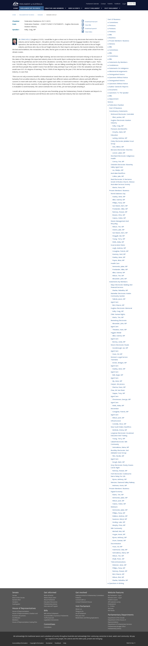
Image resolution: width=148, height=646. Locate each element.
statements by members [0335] (118, 282)
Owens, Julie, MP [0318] (118, 230)
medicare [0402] (114, 507)
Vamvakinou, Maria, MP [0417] (120, 553)
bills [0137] (110, 59)
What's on (79, 609)
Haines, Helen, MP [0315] (119, 218)
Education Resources (50, 602)
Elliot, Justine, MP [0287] (118, 117)
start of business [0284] (115, 108)
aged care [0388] (114, 459)
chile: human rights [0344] (118, 314)
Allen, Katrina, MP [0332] (118, 273)
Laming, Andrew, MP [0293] (119, 138)
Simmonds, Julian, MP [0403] (120, 510)
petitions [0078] (112, 32)
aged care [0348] (114, 327)
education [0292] (114, 135)
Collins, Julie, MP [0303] (118, 176)
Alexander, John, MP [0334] (119, 279)
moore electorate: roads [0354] (120, 345)
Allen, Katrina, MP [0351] (118, 336)
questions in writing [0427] (116, 583)
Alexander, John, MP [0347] (119, 323)
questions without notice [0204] (118, 77)
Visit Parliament (111, 8)
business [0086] (112, 38)
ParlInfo (110, 4)
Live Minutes (16, 618)
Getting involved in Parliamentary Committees (90, 595)
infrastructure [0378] (116, 421)
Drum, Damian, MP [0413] (119, 540)
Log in (124, 4)
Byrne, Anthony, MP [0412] (119, 537)
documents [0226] (113, 90)
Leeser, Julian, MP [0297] (118, 153)
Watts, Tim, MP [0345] (118, 317)
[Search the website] (131, 4)
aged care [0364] (114, 378)
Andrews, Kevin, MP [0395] (119, 485)
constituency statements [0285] (118, 111)
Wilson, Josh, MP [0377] (118, 418)
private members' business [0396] (119, 489)
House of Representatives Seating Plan (24, 622)
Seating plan (16, 604)
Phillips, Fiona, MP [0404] (118, 513)
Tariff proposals (49, 618)
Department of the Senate (116, 618)
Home (15, 8)
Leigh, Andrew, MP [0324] (119, 248)
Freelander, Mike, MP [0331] (120, 269)
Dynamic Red (16, 600)
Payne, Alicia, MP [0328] (118, 260)
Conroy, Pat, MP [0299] (118, 161)
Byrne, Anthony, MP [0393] (119, 479)
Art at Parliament (81, 613)
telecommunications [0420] (118, 562)
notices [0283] (110, 102)
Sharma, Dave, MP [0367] (119, 387)
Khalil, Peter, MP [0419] (118, 559)
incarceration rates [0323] (118, 245)
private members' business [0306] (119, 190)
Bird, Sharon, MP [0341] (118, 305)
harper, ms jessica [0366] (117, 384)
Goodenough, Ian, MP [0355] (120, 348)
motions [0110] (112, 44)
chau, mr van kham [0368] (118, 390)
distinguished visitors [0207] (117, 81)
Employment (112, 604)
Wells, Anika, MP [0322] (118, 242)
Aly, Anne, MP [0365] (117, 381)
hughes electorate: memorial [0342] (121, 308)
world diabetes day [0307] (118, 194)
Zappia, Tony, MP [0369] (118, 393)
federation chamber (116, 105)
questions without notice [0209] (118, 84)
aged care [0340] (114, 302)
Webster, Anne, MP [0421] (119, 565)
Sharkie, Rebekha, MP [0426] (120, 580)
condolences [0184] (113, 65)
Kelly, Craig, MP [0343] (118, 311)
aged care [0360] (114, 366)
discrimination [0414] (116, 544)
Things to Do (79, 611)
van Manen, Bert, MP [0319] (120, 233)
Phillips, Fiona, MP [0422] (118, 568)
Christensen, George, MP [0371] (121, 399)
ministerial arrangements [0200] (118, 71)
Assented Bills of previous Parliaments (56, 616)
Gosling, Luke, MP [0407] (118, 522)
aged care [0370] (114, 396)
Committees (48, 627)
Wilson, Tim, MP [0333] (118, 276)
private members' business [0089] (119, 41)
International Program (51, 606)
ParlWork (117, 4)
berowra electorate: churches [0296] (122, 150)
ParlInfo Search (113, 600)
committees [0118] (113, 50)
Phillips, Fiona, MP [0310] (118, 203)
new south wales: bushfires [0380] (121, 427)
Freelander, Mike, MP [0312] (120, 209)
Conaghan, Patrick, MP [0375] (120, 412)
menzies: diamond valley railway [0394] (123, 482)
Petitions (78, 598)
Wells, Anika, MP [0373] (118, 406)
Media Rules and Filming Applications (87, 618)
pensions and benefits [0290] (119, 129)
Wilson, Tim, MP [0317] (118, 227)
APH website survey (114, 602)
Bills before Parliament (51, 613)
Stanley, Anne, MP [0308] (118, 197)
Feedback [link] (58, 643)
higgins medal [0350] (116, 333)
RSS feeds (111, 611)
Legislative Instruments (51, 620)
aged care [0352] (114, 339)
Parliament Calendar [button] (92, 4)
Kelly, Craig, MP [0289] (118, 126)
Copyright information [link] (37, 643)
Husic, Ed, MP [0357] (117, 354)
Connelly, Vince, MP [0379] (119, 424)
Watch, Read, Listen (50, 598)
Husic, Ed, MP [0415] (117, 547)
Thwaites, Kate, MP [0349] (119, 330)
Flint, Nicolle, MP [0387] (118, 456)
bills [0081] (110, 35)
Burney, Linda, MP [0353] (118, 342)
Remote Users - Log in (115, 598)
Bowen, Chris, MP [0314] (118, 215)
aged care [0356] (114, 351)
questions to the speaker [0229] (119, 93)
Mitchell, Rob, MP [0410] (118, 531)
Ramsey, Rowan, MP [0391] (119, 471)
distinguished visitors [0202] (117, 74)
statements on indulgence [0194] (118, 68)
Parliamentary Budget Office (117, 626)
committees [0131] (113, 56)
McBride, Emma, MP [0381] (119, 430)
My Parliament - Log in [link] (115, 595)
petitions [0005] (112, 25)
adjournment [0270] (113, 99)
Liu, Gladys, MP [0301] (117, 170)
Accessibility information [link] (20, 643)
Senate (14, 595)
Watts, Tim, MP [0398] (118, 495)
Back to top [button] (131, 643)
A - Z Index (111, 606)
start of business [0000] (114, 19)
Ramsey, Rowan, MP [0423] (119, 571)
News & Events (74, 8)
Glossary (110, 608)
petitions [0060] (112, 29)
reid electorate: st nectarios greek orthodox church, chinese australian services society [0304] (123, 181)
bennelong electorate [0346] (118, 320)
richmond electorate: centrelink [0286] (122, 114)
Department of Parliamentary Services (120, 624)
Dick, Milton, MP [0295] (118, 147)
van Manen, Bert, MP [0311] (120, 206)
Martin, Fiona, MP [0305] (118, 187)
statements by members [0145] (118, 62)
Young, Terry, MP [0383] (118, 439)
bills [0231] (110, 96)
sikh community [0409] (116, 528)
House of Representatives (20, 611)
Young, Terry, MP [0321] (118, 239)
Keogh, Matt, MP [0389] (118, 462)
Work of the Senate (18, 598)
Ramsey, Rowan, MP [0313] (119, 212)
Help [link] (64, 643)
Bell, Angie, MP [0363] (117, 375)
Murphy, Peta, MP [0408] (118, 525)
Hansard (40, 15)
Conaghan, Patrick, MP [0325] (120, 251)
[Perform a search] (134, 4)
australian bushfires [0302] (118, 173)
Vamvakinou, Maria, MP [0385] (120, 447)
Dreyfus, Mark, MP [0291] (119, 132)
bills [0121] (110, 53)
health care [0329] (115, 263)
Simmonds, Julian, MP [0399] (120, 498)
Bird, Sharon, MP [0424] (118, 574)
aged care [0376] (114, 415)
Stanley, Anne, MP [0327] (118, 257)
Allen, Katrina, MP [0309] (118, 200)
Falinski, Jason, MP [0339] (118, 299)
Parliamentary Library (50, 604)
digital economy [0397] (116, 492)
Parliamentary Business (30, 8)
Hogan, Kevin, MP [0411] (118, 534)
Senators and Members (54, 8)
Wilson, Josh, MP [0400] (118, 501)
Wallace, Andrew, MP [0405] (120, 516)
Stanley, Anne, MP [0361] (118, 369)
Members (15, 620)
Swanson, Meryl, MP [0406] (119, 519)
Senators (15, 602)
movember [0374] (115, 409)
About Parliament (92, 8)
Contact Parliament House (84, 602)
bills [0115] (110, 47)
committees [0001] (113, 22)
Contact (103, 4)
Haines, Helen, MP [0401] (119, 504)
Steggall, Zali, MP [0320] (118, 236)
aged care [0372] (114, 402)
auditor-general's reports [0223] (118, 87)
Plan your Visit (80, 616)
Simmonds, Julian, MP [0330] (120, 266)
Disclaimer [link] (49, 643)
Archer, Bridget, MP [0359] (119, 363)
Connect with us (81, 600)
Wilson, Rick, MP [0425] (118, 577)
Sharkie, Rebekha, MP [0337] (120, 290)
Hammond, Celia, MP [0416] (119, 550)
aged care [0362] (114, 372)
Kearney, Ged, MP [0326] (119, 254)
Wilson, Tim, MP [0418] (118, 556)
